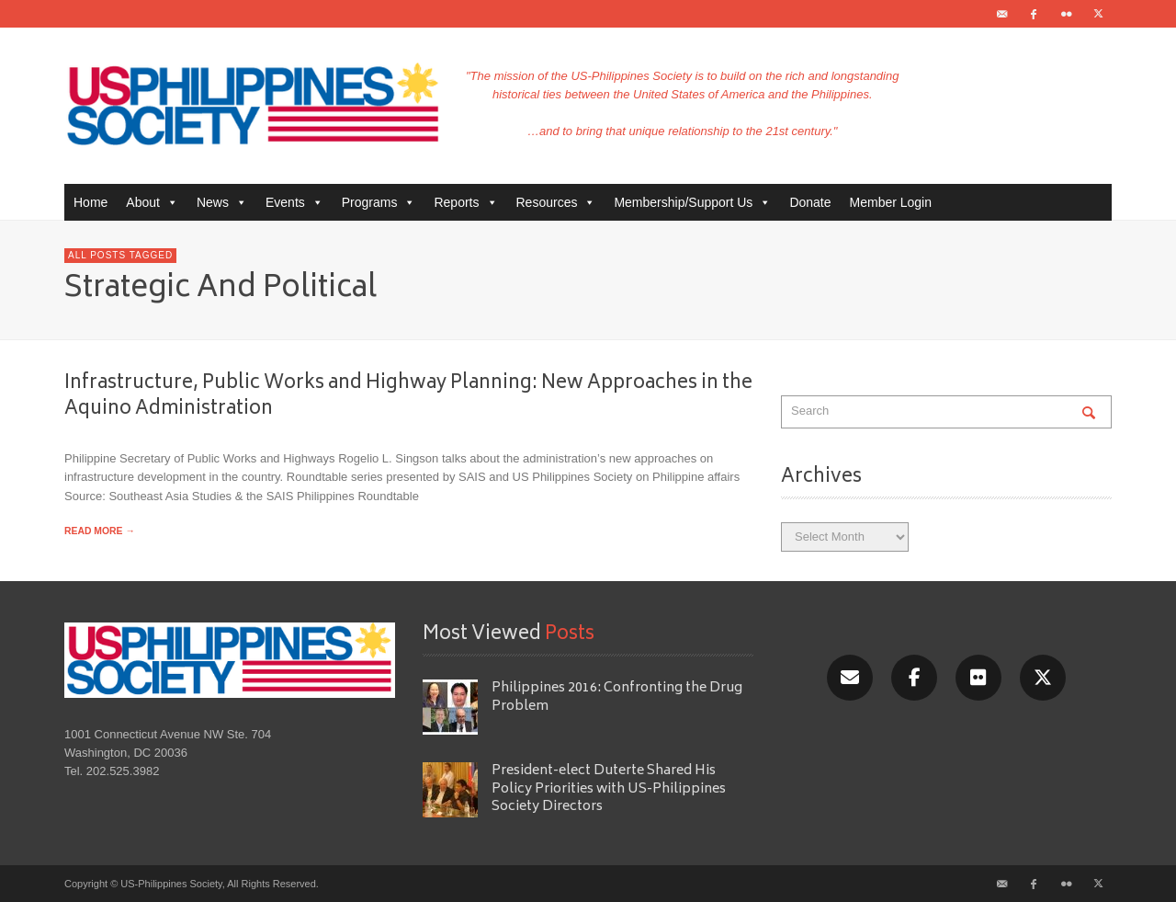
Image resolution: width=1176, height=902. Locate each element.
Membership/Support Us (692, 202)
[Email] (850, 678)
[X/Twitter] (1043, 678)
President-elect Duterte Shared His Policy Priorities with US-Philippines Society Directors (609, 788)
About (152, 202)
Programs (379, 202)
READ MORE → (99, 531)
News (222, 202)
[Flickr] (978, 678)
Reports (465, 202)
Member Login (891, 202)
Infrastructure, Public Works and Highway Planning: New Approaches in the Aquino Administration (408, 396)
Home (90, 202)
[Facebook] (914, 678)
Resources (556, 202)
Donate (810, 202)
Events (294, 202)
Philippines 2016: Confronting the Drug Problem (617, 697)
